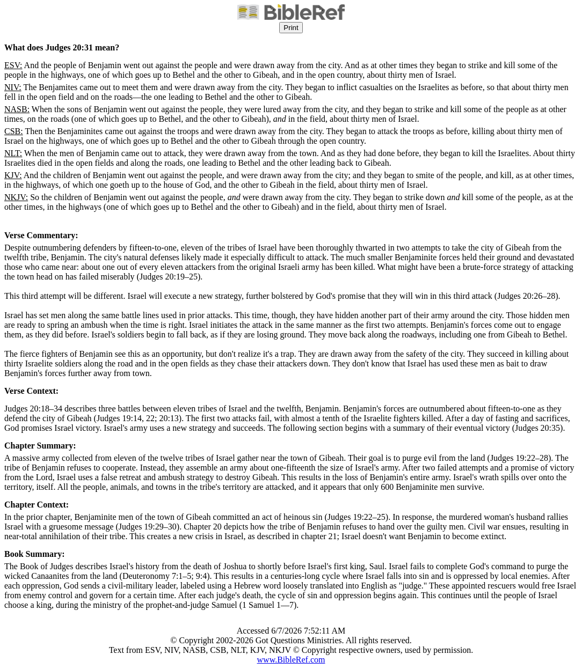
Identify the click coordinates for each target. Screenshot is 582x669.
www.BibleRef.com (291, 659)
